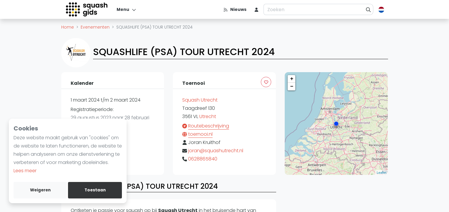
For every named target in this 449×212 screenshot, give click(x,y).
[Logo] (87, 9)
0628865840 (202, 158)
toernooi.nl (200, 134)
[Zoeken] (368, 9)
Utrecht (207, 116)
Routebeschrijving (208, 125)
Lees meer (25, 170)
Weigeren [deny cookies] (40, 190)
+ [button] (292, 78)
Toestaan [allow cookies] (95, 190)
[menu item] (256, 9)
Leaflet (381, 172)
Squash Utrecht (200, 100)
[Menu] (126, 9)
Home (67, 27)
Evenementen (95, 27)
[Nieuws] (235, 9)
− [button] (292, 86)
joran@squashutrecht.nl (215, 150)
